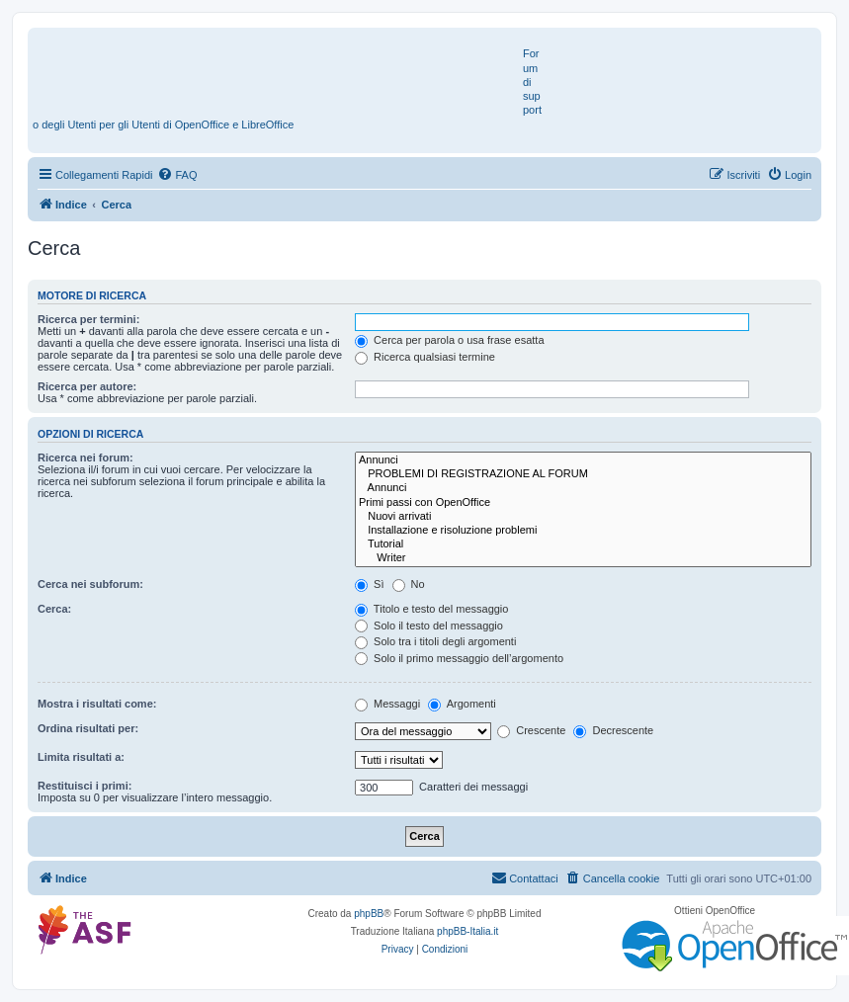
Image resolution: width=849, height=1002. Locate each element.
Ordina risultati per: (88, 728)
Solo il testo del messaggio (429, 625)
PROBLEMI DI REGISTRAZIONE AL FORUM (583, 474)
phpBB (368, 913)
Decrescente (613, 730)
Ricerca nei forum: (85, 457)
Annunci (583, 460)
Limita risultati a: (81, 757)
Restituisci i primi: (84, 786)
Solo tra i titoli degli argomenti (435, 641)
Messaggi (387, 704)
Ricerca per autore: (87, 386)
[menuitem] (177, 175)
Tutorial (583, 544)
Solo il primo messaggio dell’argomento (459, 658)
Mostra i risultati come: (97, 704)
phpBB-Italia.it (467, 931)
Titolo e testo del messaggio (431, 609)
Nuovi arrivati (583, 517)
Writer (583, 558)
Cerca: (54, 609)
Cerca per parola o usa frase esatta (449, 340)
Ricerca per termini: (88, 319)
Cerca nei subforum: (90, 584)
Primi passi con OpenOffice (583, 503)
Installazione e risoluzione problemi (583, 531)
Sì (369, 584)
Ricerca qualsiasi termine (425, 357)
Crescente (531, 730)
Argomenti (462, 704)
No (408, 584)
